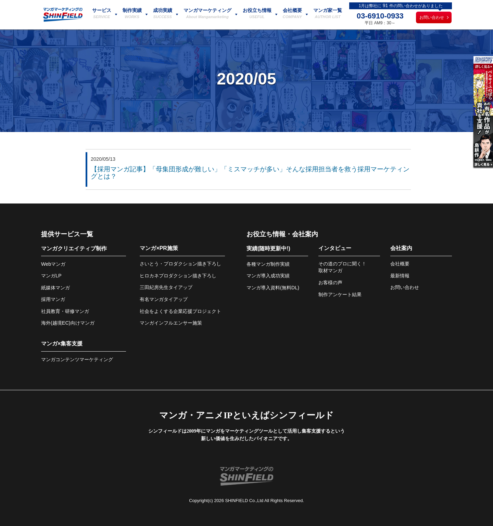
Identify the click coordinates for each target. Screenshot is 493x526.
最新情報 (399, 275)
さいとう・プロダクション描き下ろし (180, 263)
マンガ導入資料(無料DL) (272, 287)
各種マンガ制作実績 (268, 264)
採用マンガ (53, 299)
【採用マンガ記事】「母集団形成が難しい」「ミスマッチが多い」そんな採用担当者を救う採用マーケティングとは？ (250, 173)
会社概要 (399, 263)
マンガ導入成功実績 (268, 275)
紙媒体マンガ (55, 287)
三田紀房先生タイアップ (166, 287)
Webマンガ (53, 264)
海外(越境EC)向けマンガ (67, 323)
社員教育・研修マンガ (65, 311)
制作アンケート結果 (340, 294)
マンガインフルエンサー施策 (171, 323)
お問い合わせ (431, 17)
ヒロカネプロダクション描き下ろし (178, 275)
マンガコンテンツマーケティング (77, 359)
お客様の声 (330, 282)
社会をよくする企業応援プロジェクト (180, 311)
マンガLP (51, 275)
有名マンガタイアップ (164, 299)
